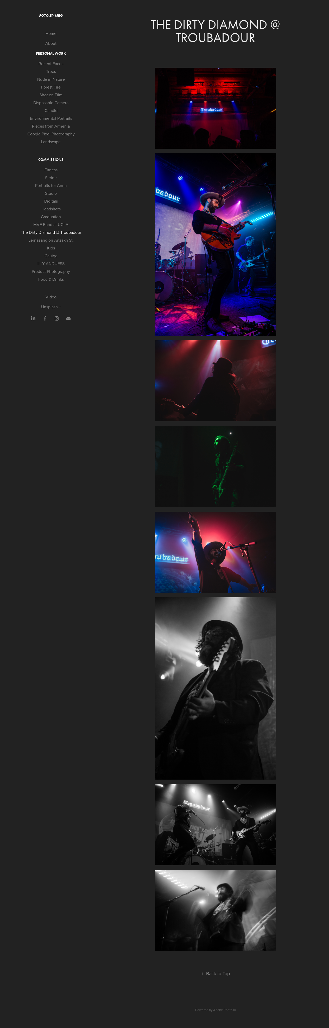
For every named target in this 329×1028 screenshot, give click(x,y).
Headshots (51, 209)
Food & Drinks (51, 279)
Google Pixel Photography (51, 134)
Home (51, 33)
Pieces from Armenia (51, 126)
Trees (51, 71)
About (50, 43)
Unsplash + (51, 307)
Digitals (51, 201)
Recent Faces (51, 63)
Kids (51, 248)
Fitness (51, 170)
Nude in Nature (51, 79)
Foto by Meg (51, 15)
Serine (51, 177)
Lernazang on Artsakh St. (51, 240)
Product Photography (51, 271)
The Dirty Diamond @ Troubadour (51, 232)
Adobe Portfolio (224, 1009)
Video (51, 297)
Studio (51, 193)
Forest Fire (51, 87)
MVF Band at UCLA (50, 224)
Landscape (51, 142)
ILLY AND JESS (51, 263)
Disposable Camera (50, 102)
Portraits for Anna (51, 185)
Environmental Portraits (51, 118)
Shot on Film (51, 95)
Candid (51, 110)
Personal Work (51, 53)
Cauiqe (51, 256)
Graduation (51, 217)
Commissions (51, 160)
